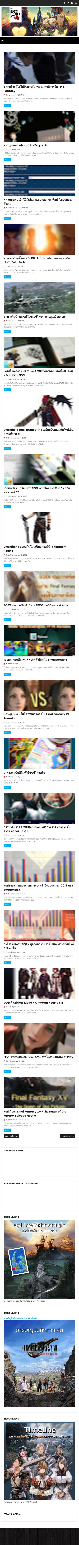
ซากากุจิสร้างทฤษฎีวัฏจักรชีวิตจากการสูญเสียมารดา (35, 321)
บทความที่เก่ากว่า (68, 1153)
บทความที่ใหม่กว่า (11, 1153)
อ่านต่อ (7, 106)
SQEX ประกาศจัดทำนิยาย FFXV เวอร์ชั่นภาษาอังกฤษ (36, 614)
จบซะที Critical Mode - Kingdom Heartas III (33, 1018)
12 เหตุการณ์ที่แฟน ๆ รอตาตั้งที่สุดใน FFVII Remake (36, 669)
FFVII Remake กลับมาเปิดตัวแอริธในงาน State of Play (39, 1073)
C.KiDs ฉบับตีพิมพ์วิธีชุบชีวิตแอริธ (24, 784)
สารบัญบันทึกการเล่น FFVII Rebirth (20, 1335)
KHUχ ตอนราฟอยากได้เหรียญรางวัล (26, 147)
